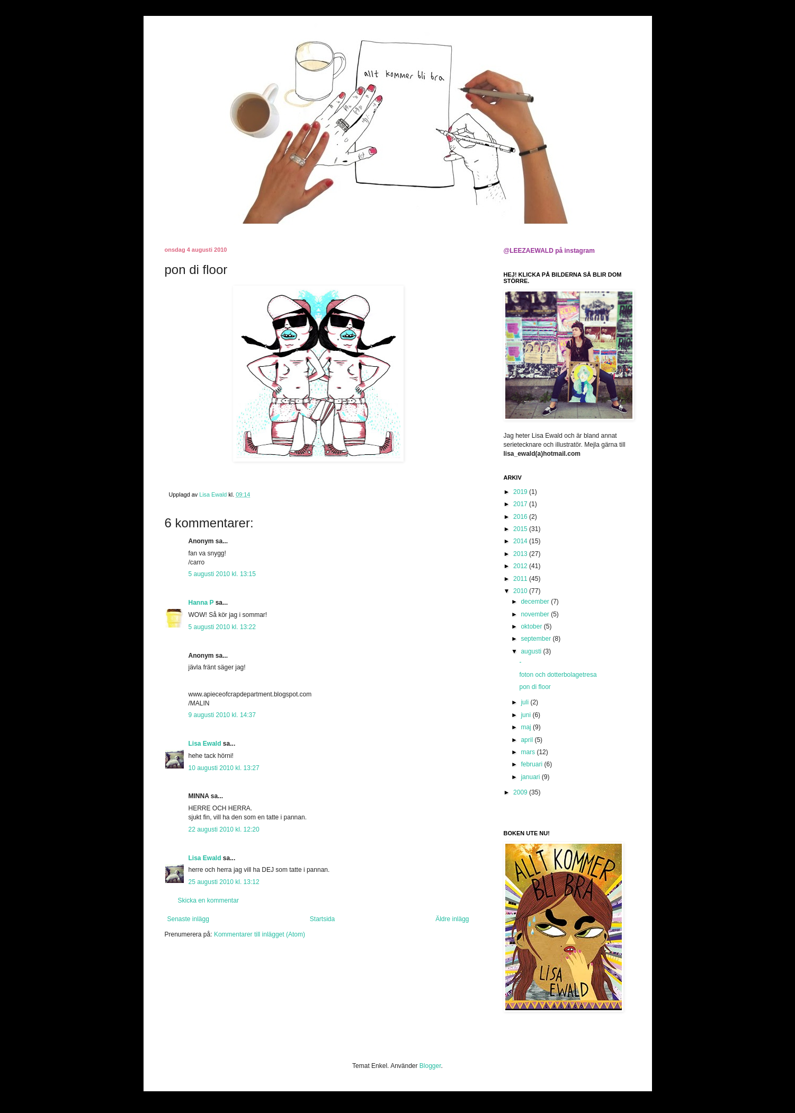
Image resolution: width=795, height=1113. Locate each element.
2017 (521, 504)
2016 (521, 516)
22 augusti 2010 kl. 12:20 (224, 829)
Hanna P (201, 602)
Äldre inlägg (452, 919)
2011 (521, 578)
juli (525, 702)
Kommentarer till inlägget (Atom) (259, 934)
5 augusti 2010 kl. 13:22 (222, 627)
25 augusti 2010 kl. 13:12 (224, 882)
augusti (532, 651)
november (536, 614)
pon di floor (534, 687)
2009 (521, 792)
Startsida (322, 919)
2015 (521, 529)
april (527, 740)
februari (532, 764)
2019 (521, 492)
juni (526, 715)
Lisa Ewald (205, 743)
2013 (521, 554)
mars (529, 752)
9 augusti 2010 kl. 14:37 (222, 715)
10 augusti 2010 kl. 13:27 (224, 768)
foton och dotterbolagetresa (557, 674)
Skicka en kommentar (208, 900)
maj (527, 727)
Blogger (430, 1066)
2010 (521, 591)
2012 (521, 566)
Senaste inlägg (188, 919)
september (536, 638)
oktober (532, 626)
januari (531, 777)
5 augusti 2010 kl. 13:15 (222, 574)
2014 (521, 541)
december (536, 601)
